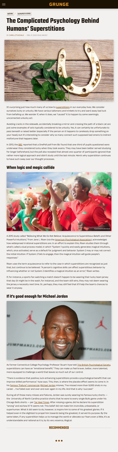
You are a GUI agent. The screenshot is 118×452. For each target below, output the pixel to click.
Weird (10, 13)
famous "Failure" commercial (24, 385)
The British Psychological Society (93, 364)
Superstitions (24, 13)
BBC (20, 144)
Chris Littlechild (16, 35)
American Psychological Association (73, 239)
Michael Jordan (48, 385)
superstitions (63, 107)
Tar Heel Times (41, 402)
